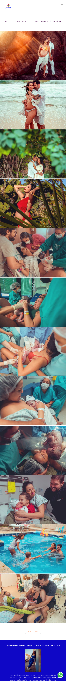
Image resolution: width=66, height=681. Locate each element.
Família (57, 21)
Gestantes (41, 21)
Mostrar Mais (33, 631)
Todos (6, 21)
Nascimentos (23, 21)
